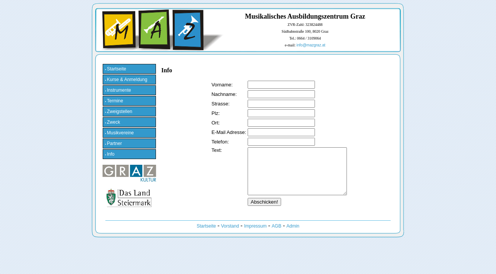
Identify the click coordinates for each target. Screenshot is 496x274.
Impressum (255, 235)
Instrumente (118, 90)
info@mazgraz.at (311, 45)
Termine (114, 101)
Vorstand (230, 235)
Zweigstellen (118, 111)
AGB (276, 235)
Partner (113, 143)
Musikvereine (119, 132)
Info (109, 154)
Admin (292, 235)
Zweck (112, 122)
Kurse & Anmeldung (126, 79)
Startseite (115, 69)
